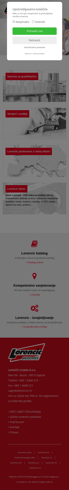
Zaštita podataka (38, 53)
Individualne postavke (34, 47)
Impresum (28, 53)
